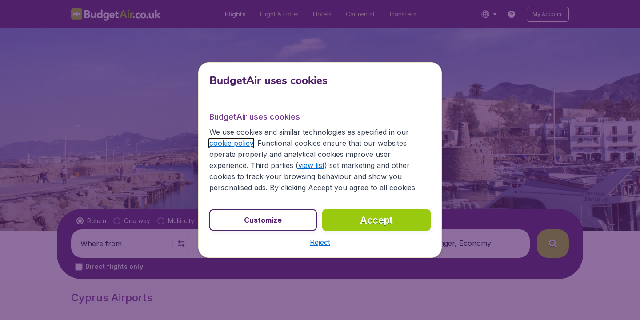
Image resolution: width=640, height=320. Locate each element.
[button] (320, 242)
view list (311, 165)
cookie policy (231, 143)
